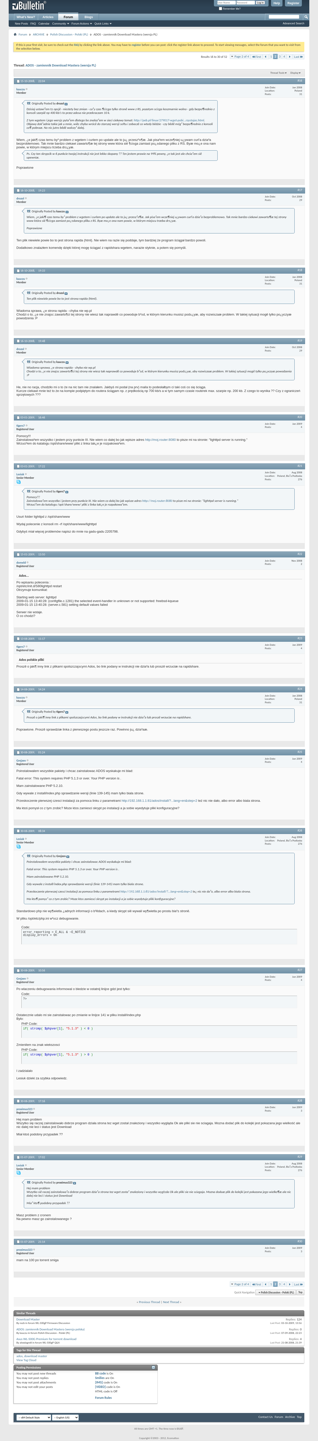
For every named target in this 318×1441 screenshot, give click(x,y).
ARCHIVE (38, 34)
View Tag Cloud (26, 1360)
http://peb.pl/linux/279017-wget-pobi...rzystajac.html (169, 120)
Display (294, 72)
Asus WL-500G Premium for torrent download (46, 1339)
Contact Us (265, 1417)
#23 (300, 638)
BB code (100, 1373)
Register (293, 3)
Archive (290, 1417)
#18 (300, 270)
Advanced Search (293, 23)
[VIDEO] (100, 1387)
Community (59, 23)
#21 (300, 466)
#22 (300, 554)
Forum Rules (103, 1398)
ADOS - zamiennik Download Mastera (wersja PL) (61, 65)
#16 (300, 80)
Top (300, 1292)
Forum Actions (80, 23)
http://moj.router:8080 (160, 440)
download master (35, 1356)
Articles (47, 17)
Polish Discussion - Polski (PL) (69, 34)
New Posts (21, 23)
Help (277, 3)
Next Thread (171, 1302)
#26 (300, 830)
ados (19, 1356)
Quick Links (101, 23)
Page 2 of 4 (242, 56)
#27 (300, 970)
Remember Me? (229, 8)
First (256, 57)
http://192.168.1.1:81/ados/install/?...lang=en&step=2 (159, 800)
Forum (68, 17)
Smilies (100, 1378)
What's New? (26, 17)
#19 (300, 340)
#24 (300, 689)
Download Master (28, 1319)
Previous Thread (149, 1302)
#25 (300, 752)
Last (298, 57)
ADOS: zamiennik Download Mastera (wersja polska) (50, 1329)
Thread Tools (277, 72)
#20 (300, 417)
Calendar (44, 23)
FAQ (33, 23)
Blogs (89, 17)
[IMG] (99, 1382)
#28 (300, 1100)
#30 (300, 1241)
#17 (300, 190)
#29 (300, 1156)
